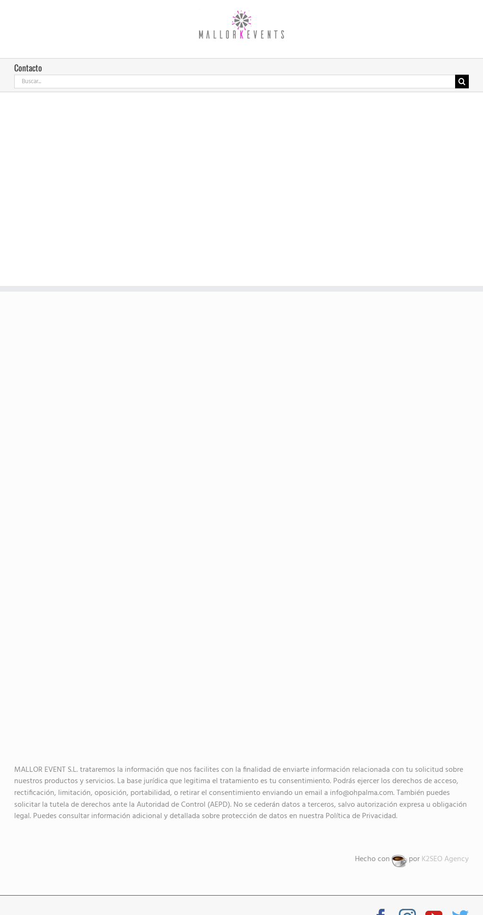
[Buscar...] (234, 81)
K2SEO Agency (445, 859)
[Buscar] (462, 81)
